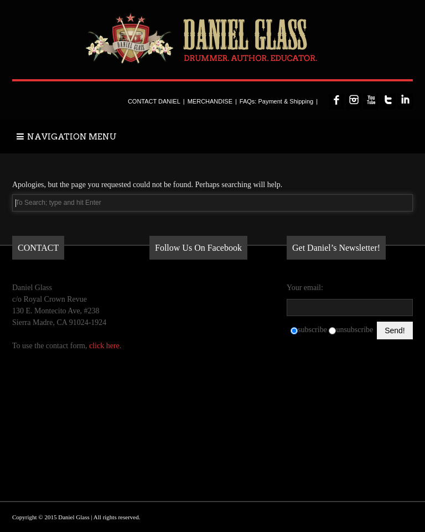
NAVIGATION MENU (67, 137)
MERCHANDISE (210, 101)
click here (104, 346)
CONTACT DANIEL (154, 101)
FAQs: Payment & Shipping (276, 101)
